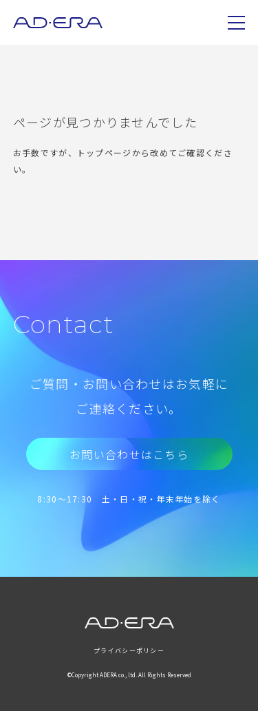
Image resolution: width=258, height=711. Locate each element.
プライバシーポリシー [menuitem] (129, 651)
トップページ (104, 152)
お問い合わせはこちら (129, 454)
